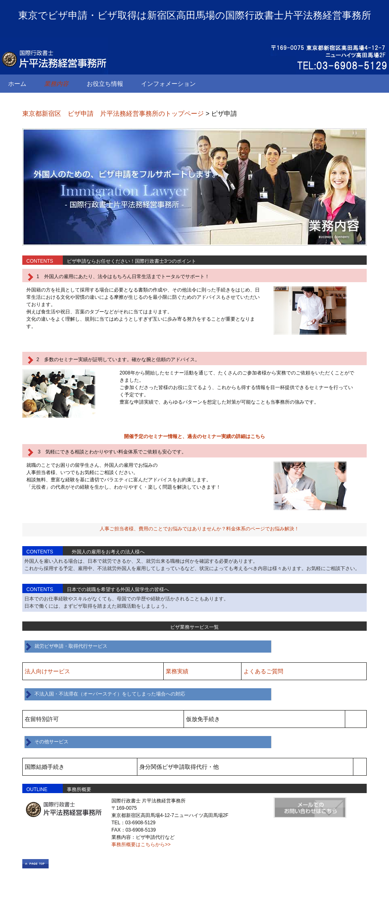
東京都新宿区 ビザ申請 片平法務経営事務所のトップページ (113, 113)
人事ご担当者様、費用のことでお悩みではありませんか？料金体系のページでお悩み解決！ (199, 529)
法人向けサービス (47, 671)
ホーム (17, 83)
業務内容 (56, 83)
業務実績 (177, 671)
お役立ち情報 (105, 83)
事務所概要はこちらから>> (141, 844)
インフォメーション (168, 83)
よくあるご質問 (263, 671)
